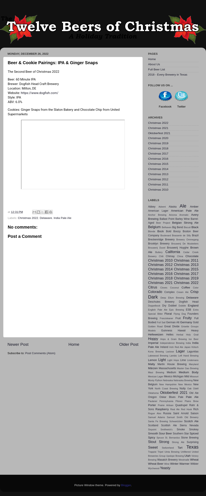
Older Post (128, 344)
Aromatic (184, 215)
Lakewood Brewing (158, 355)
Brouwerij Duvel (156, 247)
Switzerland (168, 447)
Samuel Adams (156, 417)
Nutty (183, 388)
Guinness (166, 330)
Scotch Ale (191, 421)
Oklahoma (153, 393)
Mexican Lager (155, 376)
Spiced (194, 433)
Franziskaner (166, 318)
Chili (161, 256)
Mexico (168, 376)
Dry (164, 305)
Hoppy (153, 339)
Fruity (187, 318)
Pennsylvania (166, 401)
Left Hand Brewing (188, 355)
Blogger (126, 485)
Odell (195, 388)
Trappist (152, 451)
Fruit (178, 318)
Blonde (151, 231)
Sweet (153, 447)
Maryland (193, 364)
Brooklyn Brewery (159, 243)
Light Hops (173, 360)
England (193, 305)
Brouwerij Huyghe (178, 247)
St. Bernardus (172, 437)
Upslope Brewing (175, 456)
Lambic (173, 355)
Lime (183, 360)
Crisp (194, 292)
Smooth (153, 433)
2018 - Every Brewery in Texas (167, 74)
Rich (195, 409)
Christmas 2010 (158, 189)
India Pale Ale (62, 218)
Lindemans (192, 360)
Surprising (192, 442)
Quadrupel (181, 405)
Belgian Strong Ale (185, 222)
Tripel (160, 451)
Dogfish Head (188, 301)
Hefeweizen (155, 334)
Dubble (182, 305)
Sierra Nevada (189, 425)
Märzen (153, 368)
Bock (160, 231)
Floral (168, 313)
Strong (164, 442)
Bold (168, 231)
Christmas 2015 (158, 163)
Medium (171, 372)
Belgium (154, 227)
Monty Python (155, 380)
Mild (186, 376)
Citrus (152, 287)
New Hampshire (168, 384)
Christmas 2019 (158, 143)
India (188, 343)
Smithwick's (167, 429)
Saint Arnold (181, 413)
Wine (167, 464)
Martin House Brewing (172, 364)
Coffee (186, 287)
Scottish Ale (169, 425)
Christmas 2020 (158, 138)
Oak (189, 388)
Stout (152, 442)
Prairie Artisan (165, 405)
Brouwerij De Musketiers (184, 243)
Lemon (152, 360)
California (172, 252)
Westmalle (184, 459)
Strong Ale (178, 442)
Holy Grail (192, 334)
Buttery (158, 252)
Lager (180, 351)
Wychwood (153, 468)
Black (194, 227)
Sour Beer (165, 433)
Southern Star (181, 433)
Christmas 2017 (158, 153)
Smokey (193, 429)
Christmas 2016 (158, 158)
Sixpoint (152, 429)
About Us (154, 64)
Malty (151, 364)
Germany (186, 322)
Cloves (163, 287)
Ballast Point (167, 218)
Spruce (160, 437)
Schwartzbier (176, 421)
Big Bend (177, 227)
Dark (153, 297)
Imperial (153, 342)
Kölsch (195, 347)
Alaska (172, 206)
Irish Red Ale (176, 347)
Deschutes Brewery (161, 301)
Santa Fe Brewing (158, 421)
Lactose (170, 351)
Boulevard (166, 235)
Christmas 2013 (158, 174)
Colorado (155, 292)
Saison (194, 413)
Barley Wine (182, 218)
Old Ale (193, 392)
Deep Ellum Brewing (172, 297)
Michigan (178, 376)
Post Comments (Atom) (40, 353)
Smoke (181, 429)
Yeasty (165, 468)
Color (195, 287)
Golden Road (155, 326)
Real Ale (175, 409)
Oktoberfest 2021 (159, 133)
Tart (180, 447)
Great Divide (172, 326)
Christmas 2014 (158, 169)
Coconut (174, 287)
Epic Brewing (176, 309)
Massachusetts (167, 368)
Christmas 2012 (158, 179)
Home (73, 344)
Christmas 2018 (158, 148)
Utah (188, 455)
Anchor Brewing (157, 215)
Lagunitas (192, 351)
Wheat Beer (155, 463)
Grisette (185, 326)
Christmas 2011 (158, 184)
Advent (162, 206)
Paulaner (152, 401)
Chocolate (191, 256)
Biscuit (187, 227)
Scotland (153, 425)
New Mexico (185, 384)
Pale (180, 397)
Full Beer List (156, 69)
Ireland (164, 347)
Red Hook (186, 409)
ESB (188, 309)
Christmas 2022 (28, 218)
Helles (170, 334)
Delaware (46, 218)
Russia (167, 413)
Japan (187, 347)
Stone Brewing (189, 437)
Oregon (152, 397)
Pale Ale (192, 397)
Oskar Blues (167, 397)
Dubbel (172, 305)
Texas (192, 447)
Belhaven (166, 227)
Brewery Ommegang (187, 239)
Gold (195, 322)
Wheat (194, 459)
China (180, 256)
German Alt (172, 322)
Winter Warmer (179, 463)
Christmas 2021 (158, 128)
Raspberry (162, 409)
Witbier (194, 463)
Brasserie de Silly (181, 235)
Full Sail (161, 322)
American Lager (158, 210)
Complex (169, 292)
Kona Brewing (156, 351)
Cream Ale (183, 292)
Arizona (173, 215)
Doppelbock (154, 305)
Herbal (179, 334)
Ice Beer (193, 339)
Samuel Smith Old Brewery (182, 417)
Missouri (194, 376)
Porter (152, 405)
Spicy (151, 437)
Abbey (151, 206)
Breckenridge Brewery (161, 239)
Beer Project (163, 222)
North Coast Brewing (166, 388)
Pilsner (179, 401)
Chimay (170, 256)
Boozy (177, 231)
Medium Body (188, 372)
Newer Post (18, 344)
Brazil (195, 235)
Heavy (194, 330)
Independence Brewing (172, 343)
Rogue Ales (154, 413)
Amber (194, 206)
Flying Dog (180, 313)
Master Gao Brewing (187, 368)
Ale (183, 206)
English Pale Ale (157, 309)
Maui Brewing (156, 372)
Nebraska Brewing (183, 380)
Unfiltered (186, 451)
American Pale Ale (184, 210)
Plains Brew (191, 401)
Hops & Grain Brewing (173, 339)
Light (162, 360)
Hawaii (181, 330)
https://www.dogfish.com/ (39, 93)
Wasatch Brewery (167, 459)
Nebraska (168, 380)
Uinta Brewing (171, 451)
